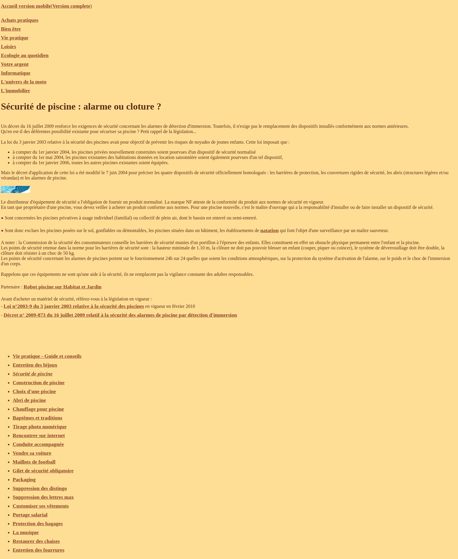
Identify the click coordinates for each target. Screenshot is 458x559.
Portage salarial (30, 515)
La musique (25, 532)
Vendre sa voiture (32, 453)
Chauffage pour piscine (38, 409)
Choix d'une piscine (34, 391)
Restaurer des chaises (36, 541)
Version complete (71, 6)
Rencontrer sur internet (39, 435)
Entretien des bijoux (35, 365)
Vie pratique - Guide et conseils (47, 356)
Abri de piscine (29, 400)
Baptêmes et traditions (37, 418)
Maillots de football (34, 462)
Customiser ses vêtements (41, 506)
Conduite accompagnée (38, 444)
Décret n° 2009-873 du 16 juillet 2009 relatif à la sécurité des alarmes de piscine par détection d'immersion (120, 315)
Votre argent (14, 64)
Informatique (16, 73)
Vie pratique (14, 38)
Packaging (24, 479)
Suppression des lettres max (43, 497)
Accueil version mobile (26, 6)
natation (269, 230)
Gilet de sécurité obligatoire (43, 471)
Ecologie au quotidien (24, 55)
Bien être (11, 29)
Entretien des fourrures (38, 550)
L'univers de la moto (23, 82)
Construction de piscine (39, 382)
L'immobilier (15, 90)
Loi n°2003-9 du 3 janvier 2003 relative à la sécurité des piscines (74, 306)
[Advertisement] (108, 332)
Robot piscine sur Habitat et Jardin (62, 287)
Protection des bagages (38, 523)
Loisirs (8, 46)
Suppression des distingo (40, 488)
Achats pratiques (19, 20)
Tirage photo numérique (39, 426)
